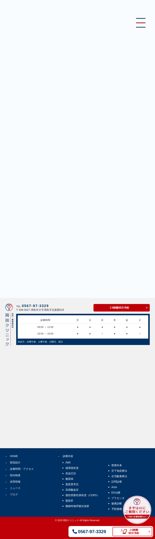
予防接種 (116, 508)
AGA (114, 487)
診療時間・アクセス (22, 468)
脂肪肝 (69, 500)
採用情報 (15, 481)
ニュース (15, 488)
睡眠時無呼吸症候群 (77, 506)
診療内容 (68, 456)
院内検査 (15, 475)
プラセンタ (118, 498)
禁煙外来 (116, 465)
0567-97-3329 (35, 306)
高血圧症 (70, 473)
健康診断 (116, 503)
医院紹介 (15, 462)
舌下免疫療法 (119, 470)
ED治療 (115, 492)
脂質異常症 (72, 484)
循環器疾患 (72, 467)
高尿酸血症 (72, 489)
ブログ (14, 494)
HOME (14, 456)
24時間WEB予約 (119, 307)
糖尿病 (69, 478)
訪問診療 (116, 481)
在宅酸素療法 (119, 476)
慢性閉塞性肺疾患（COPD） (82, 495)
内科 (68, 462)
